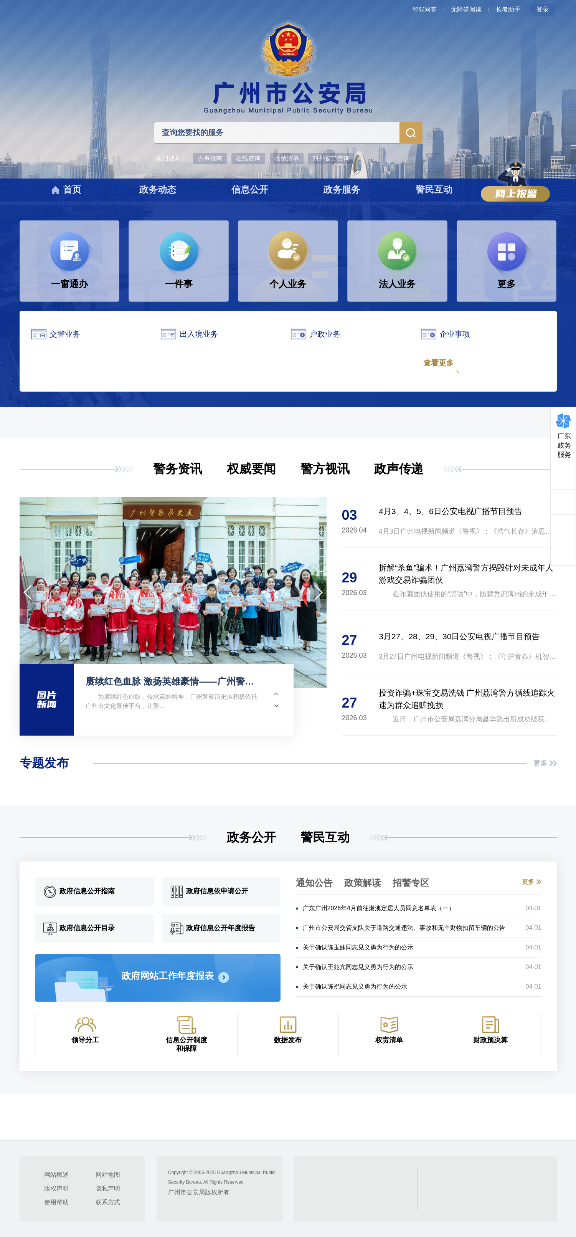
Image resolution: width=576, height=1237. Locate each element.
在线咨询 (248, 158)
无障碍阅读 (466, 9)
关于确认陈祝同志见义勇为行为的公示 (355, 986)
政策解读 (362, 883)
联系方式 (108, 1202)
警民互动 (325, 837)
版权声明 (56, 1188)
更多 (540, 763)
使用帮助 (56, 1202)
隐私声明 (108, 1188)
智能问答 (424, 9)
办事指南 (210, 158)
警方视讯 (325, 469)
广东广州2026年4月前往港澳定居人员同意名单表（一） (379, 908)
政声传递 (398, 469)
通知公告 (314, 883)
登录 (542, 9)
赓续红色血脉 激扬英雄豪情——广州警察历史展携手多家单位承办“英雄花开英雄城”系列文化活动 (174, 681)
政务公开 (251, 837)
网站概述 (56, 1174)
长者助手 (508, 9)
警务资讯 (177, 469)
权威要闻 (251, 469)
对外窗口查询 (331, 158)
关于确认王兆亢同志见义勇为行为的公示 (358, 967)
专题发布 (44, 763)
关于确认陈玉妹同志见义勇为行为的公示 (358, 947)
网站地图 (108, 1174)
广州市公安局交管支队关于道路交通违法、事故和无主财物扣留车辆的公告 (404, 927)
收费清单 (286, 158)
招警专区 (411, 883)
